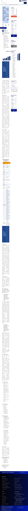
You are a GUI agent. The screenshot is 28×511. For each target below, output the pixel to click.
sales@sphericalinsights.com (15, 87)
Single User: (13, 10)
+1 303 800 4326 (19, 496)
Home (3, 4)
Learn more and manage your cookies (6, 510)
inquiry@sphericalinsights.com (16, 89)
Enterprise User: (13, 14)
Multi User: (13, 12)
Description (3, 30)
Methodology (5, 30)
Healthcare (6, 4)
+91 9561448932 (20, 502)
